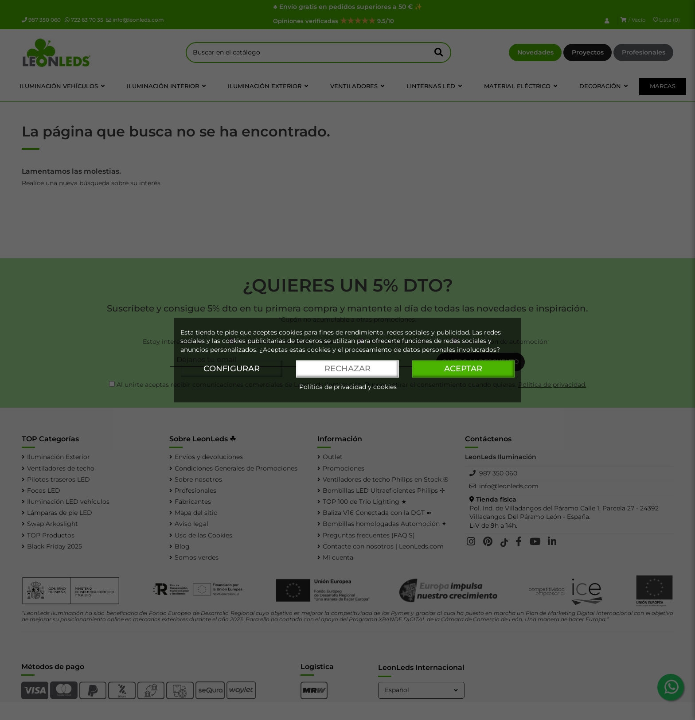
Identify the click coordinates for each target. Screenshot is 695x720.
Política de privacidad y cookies (348, 387)
